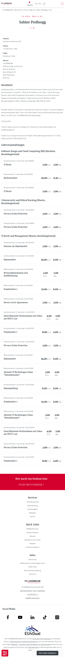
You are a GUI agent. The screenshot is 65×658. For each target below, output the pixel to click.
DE (36, 4)
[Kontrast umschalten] (29, 4)
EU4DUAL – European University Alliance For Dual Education (31, 644)
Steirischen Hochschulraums (41, 639)
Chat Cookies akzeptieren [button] (47, 653)
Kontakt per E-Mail (9, 56)
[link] (32, 501)
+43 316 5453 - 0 (32, 594)
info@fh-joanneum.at (32, 598)
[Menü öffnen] (62, 3)
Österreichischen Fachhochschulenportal (23, 642)
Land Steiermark (33, 647)
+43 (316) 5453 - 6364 (10, 49)
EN (40, 4)
